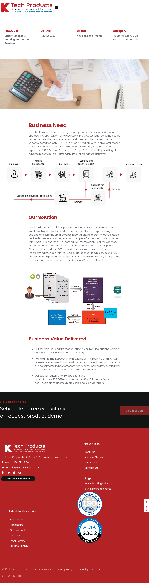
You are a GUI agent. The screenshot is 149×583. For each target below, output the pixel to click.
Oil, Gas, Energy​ (19, 546)
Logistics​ (15, 535)
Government (17, 530)
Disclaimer (95, 569)
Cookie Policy (81, 569)
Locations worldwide (18, 478)
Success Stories (93, 457)
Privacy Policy (65, 569)
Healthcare (16, 525)
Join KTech (90, 462)
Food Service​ (17, 540)
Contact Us (91, 468)
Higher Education (20, 519)
